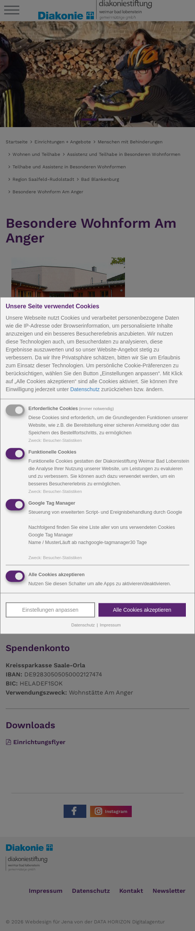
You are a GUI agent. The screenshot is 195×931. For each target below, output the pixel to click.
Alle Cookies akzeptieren (142, 610)
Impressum (110, 625)
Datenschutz (85, 389)
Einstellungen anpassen (50, 610)
